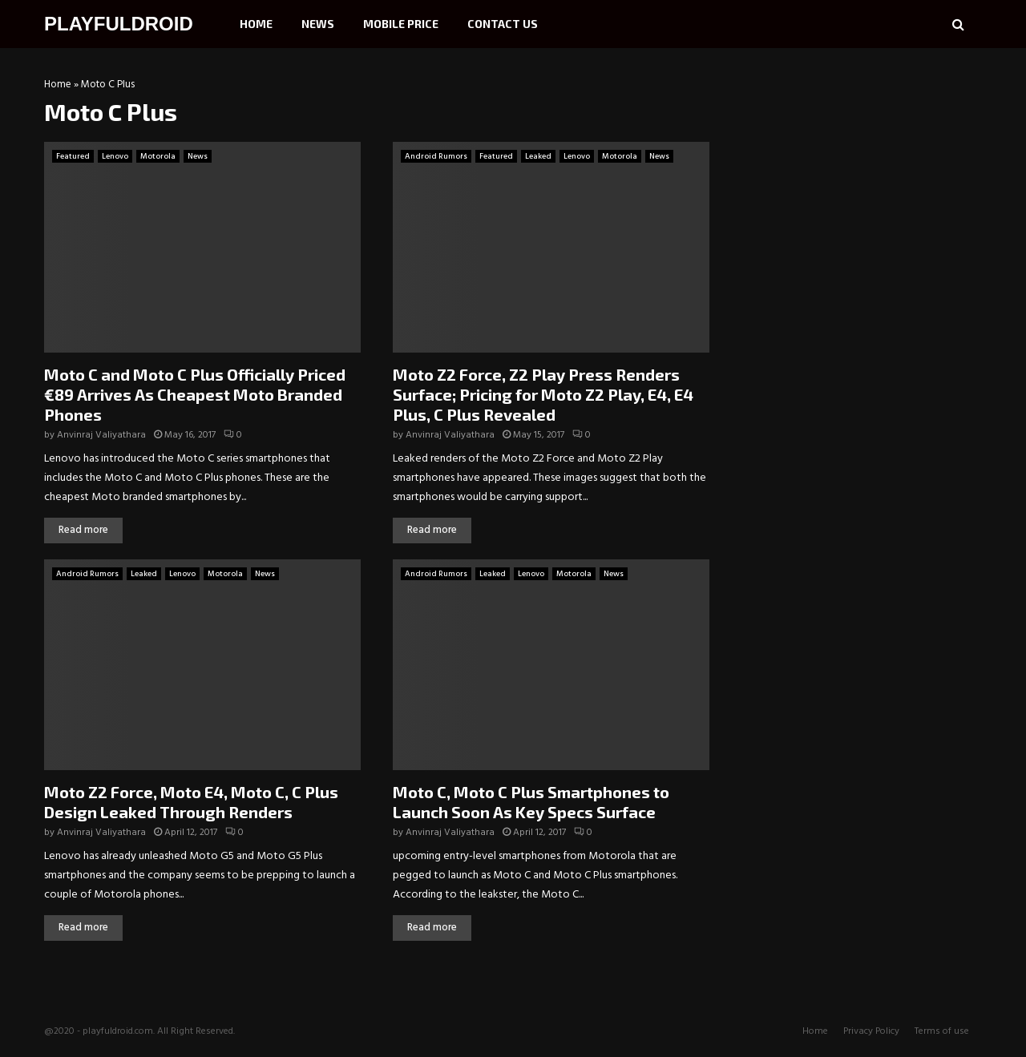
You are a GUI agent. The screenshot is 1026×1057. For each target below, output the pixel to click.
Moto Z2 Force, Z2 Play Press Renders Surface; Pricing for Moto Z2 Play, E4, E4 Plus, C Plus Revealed (543, 394)
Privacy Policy (871, 1031)
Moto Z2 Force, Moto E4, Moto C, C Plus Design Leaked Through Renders (191, 801)
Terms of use (942, 1031)
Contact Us (502, 23)
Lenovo (115, 156)
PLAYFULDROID (118, 23)
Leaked (538, 156)
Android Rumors (436, 156)
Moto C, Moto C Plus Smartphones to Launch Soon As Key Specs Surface (531, 801)
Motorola (158, 156)
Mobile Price (400, 23)
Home (256, 23)
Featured (73, 156)
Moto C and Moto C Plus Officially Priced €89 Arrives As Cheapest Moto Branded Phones (194, 394)
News (317, 23)
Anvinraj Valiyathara (101, 435)
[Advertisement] (861, 180)
